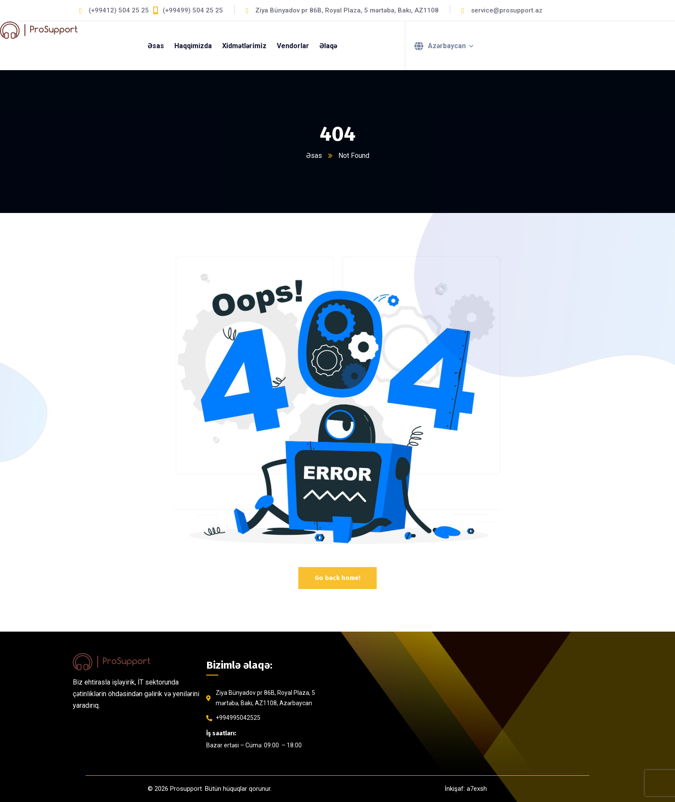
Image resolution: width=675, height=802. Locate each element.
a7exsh (477, 789)
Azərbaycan (447, 46)
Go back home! (337, 578)
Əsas (314, 155)
